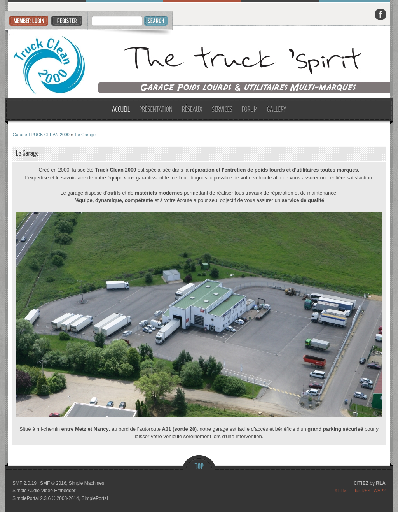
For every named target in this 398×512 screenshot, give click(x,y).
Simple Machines (86, 483)
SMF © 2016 (53, 483)
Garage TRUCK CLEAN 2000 (199, 62)
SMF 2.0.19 (24, 483)
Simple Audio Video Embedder (44, 490)
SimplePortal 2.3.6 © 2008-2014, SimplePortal (60, 498)
